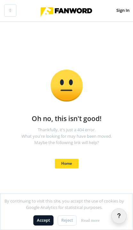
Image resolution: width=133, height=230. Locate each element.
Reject (67, 220)
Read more (90, 220)
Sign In (122, 10)
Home (66, 163)
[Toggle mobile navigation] (10, 10)
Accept (43, 220)
